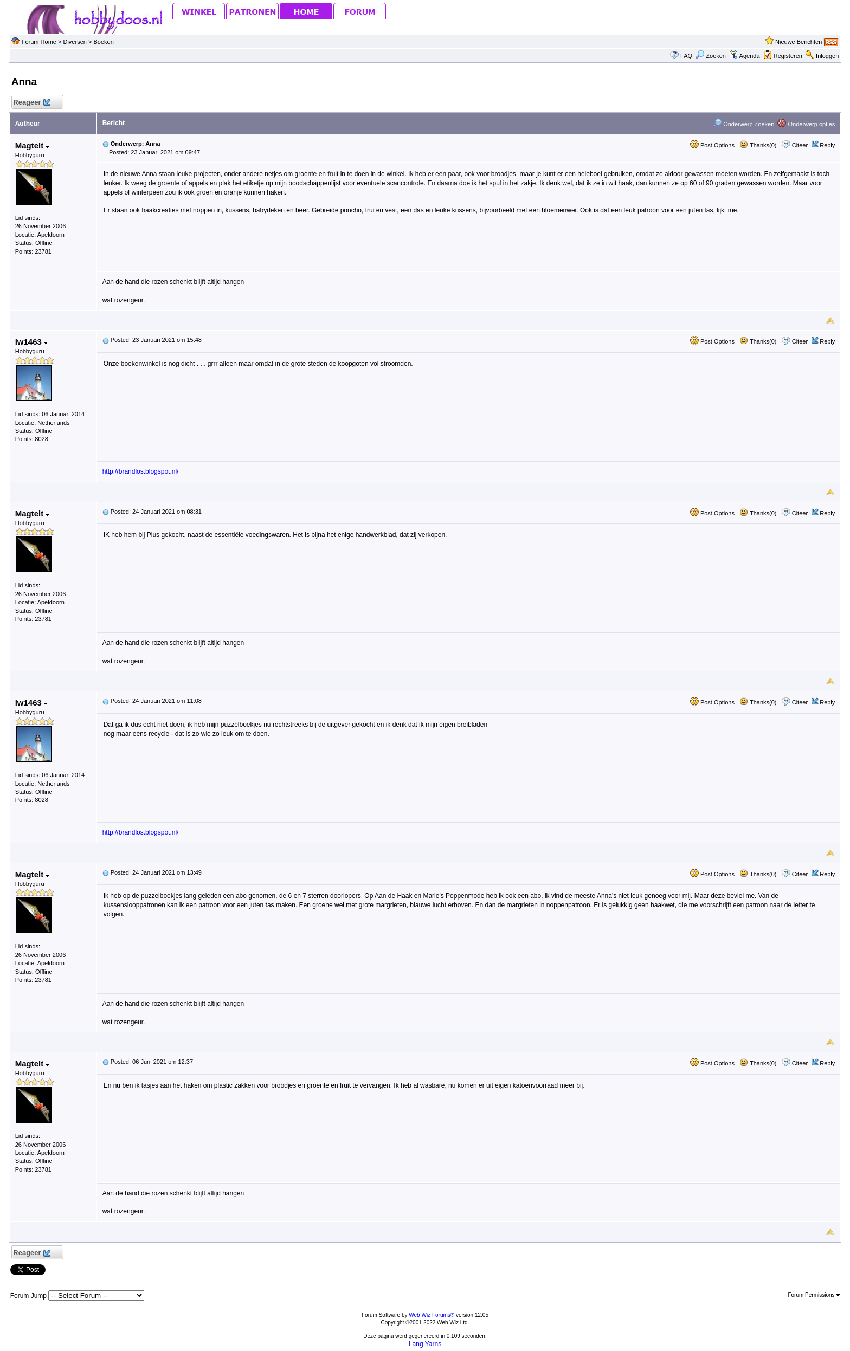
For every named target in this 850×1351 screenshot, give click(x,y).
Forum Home (39, 41)
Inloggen (827, 56)
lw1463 (31, 341)
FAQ (686, 56)
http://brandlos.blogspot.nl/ (140, 471)
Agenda (744, 56)
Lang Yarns (425, 1344)
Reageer (31, 102)
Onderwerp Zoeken (743, 124)
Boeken (103, 41)
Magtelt (32, 145)
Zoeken (711, 56)
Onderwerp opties (806, 124)
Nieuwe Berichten (798, 41)
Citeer (800, 145)
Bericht (113, 123)
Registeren (788, 56)
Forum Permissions (814, 1295)
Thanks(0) (757, 145)
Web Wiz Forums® (431, 1315)
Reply (827, 145)
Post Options (712, 145)
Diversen (74, 41)
